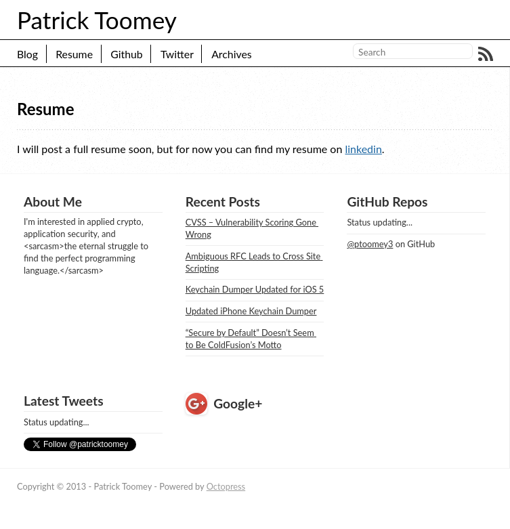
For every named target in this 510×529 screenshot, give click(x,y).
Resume (74, 53)
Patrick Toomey (97, 19)
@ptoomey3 (370, 243)
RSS (485, 54)
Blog (27, 53)
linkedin (363, 148)
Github (126, 53)
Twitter (177, 53)
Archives (231, 53)
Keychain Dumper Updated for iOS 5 (255, 289)
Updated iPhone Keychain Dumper (251, 310)
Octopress (226, 486)
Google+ (237, 403)
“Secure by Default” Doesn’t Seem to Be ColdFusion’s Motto (251, 338)
